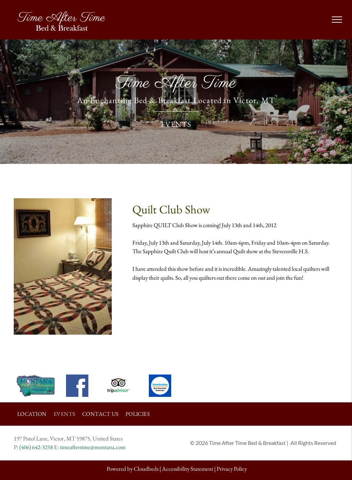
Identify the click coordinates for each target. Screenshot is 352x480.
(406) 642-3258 (36, 447)
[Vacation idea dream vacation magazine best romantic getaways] (160, 386)
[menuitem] (32, 414)
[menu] (337, 20)
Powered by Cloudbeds (132, 468)
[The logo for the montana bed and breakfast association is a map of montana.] (35, 386)
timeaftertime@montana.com (92, 447)
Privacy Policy (232, 468)
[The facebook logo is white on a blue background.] (77, 386)
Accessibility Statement (187, 468)
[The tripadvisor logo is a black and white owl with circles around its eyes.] (119, 386)
